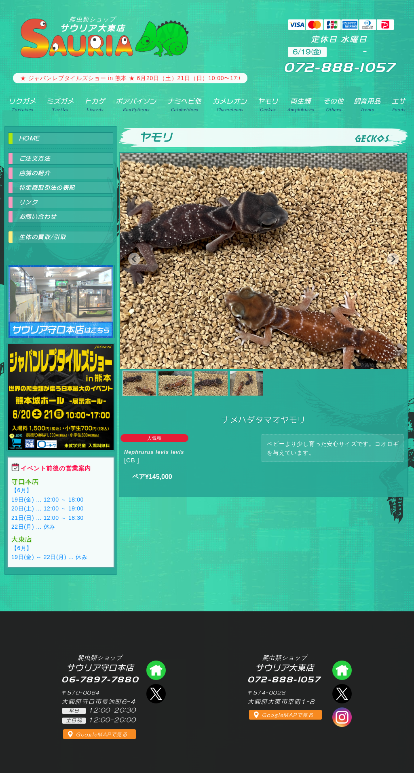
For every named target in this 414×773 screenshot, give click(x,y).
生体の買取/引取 (42, 237)
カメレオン (230, 104)
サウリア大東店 (92, 24)
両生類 (300, 104)
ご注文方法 (34, 158)
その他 (333, 104)
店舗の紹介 (34, 173)
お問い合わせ (37, 217)
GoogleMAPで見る (101, 734)
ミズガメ (60, 104)
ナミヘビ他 (184, 104)
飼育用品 (367, 104)
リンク (28, 202)
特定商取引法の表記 (47, 188)
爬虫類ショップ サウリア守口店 (60, 294)
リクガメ (22, 104)
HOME (29, 138)
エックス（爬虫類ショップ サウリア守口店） (156, 693)
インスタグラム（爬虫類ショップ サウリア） (342, 717)
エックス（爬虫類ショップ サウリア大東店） (342, 693)
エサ (399, 104)
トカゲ (94, 104)
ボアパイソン (136, 104)
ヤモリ (268, 104)
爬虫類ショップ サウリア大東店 (342, 670)
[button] (134, 259)
